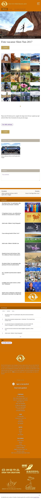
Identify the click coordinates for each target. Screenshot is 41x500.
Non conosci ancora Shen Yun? (20, 398)
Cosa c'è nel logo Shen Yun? (32, 193)
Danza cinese (20, 440)
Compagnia (20, 394)
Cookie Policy (36, 497)
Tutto (3, 311)
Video (20, 414)
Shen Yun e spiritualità (20, 407)
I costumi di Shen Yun (20, 445)
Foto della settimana (7, 125)
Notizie (10, 9)
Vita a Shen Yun (20, 401)
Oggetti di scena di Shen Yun (20, 449)
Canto (20, 444)
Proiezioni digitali (20, 447)
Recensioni (20, 421)
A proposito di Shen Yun (20, 418)
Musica (20, 442)
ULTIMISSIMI (20, 416)
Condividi (5, 47)
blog (21, 432)
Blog (13, 311)
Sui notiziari (20, 423)
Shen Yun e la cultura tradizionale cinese (20, 452)
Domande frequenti (20, 410)
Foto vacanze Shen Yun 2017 (20, 9)
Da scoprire (20, 438)
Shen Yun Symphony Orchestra (20, 400)
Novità (20, 429)
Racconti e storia (20, 451)
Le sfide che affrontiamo (20, 405)
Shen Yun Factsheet (20, 403)
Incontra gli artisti (20, 408)
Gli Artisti (20, 420)
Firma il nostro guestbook (20, 388)
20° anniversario (20, 396)
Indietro (4, 9)
